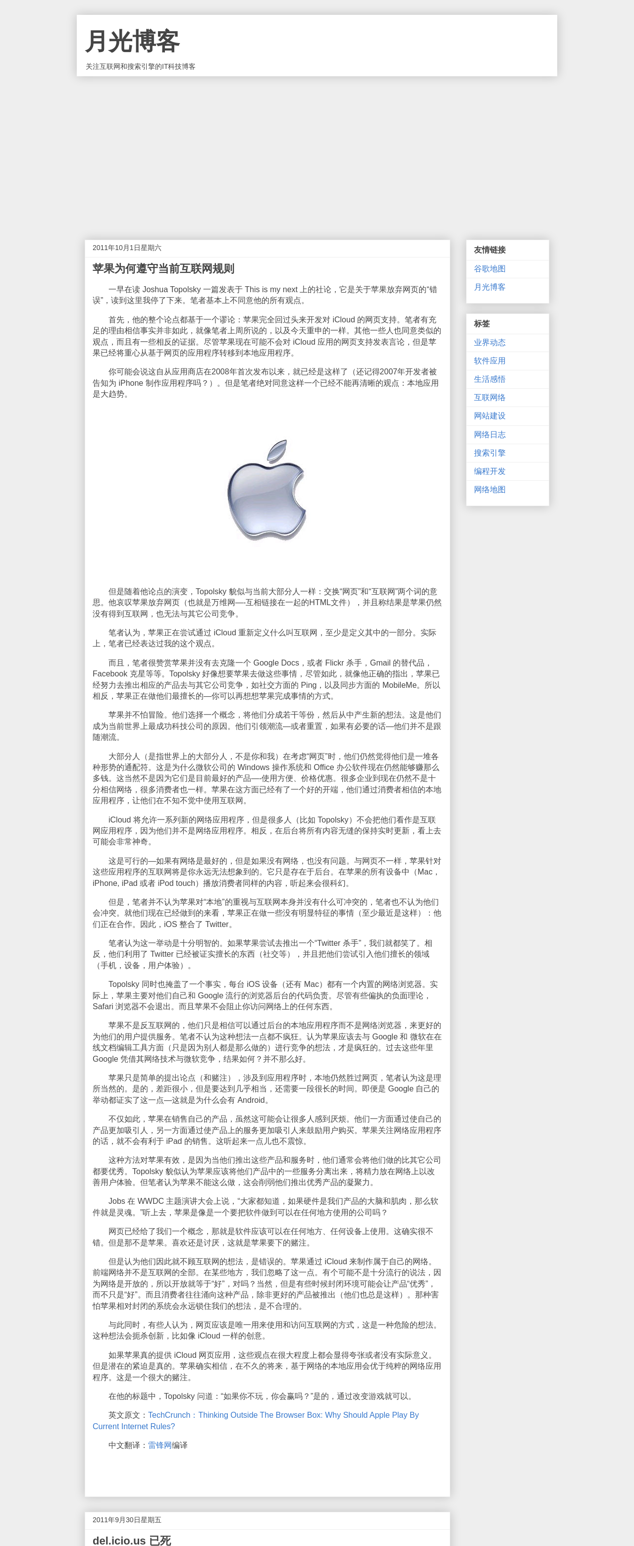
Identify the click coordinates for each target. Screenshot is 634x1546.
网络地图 (490, 489)
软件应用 (490, 361)
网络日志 (490, 434)
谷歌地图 (490, 268)
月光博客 (132, 41)
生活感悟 (490, 379)
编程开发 (490, 471)
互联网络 (490, 397)
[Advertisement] (317, 150)
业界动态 (490, 342)
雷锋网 (160, 1445)
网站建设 (490, 416)
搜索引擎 (490, 453)
